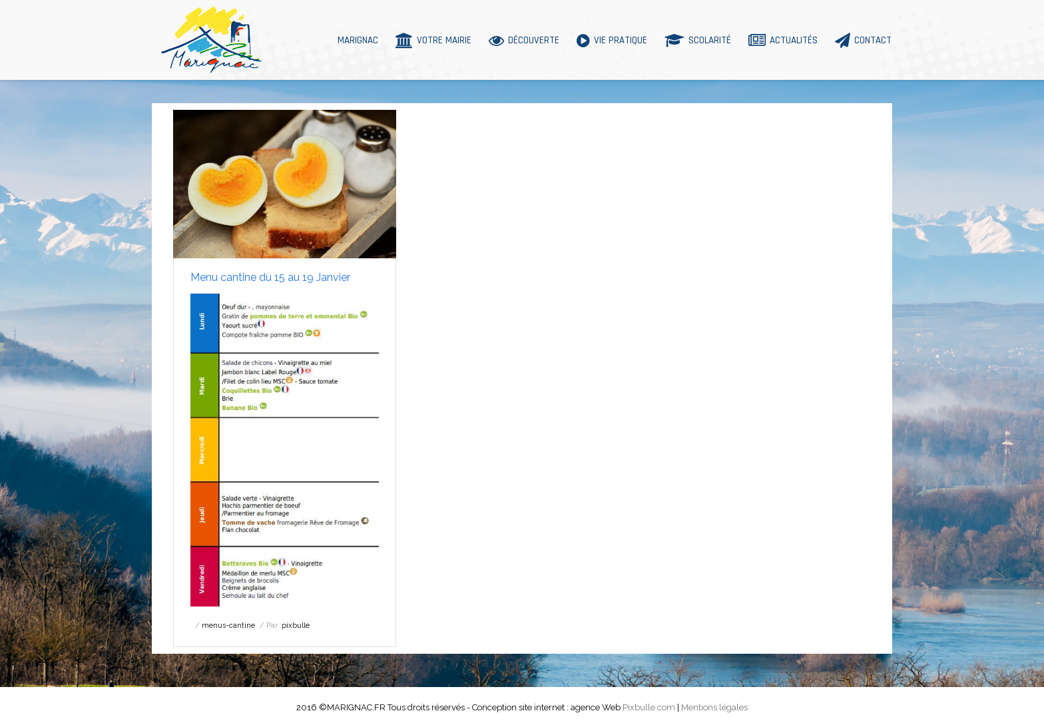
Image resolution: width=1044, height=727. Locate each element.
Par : (288, 625)
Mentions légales (714, 707)
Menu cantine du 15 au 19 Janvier (270, 277)
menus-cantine (228, 625)
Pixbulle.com (649, 707)
